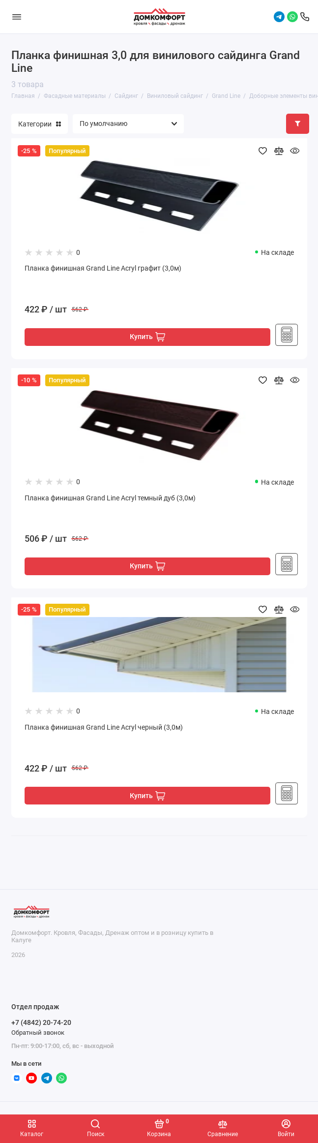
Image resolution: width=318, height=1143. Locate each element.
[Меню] (16, 16)
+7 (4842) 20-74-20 (41, 1022)
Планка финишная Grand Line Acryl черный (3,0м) (104, 727)
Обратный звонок (37, 1032)
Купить (147, 336)
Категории (39, 124)
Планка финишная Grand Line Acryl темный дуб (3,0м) (110, 498)
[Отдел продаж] (304, 16)
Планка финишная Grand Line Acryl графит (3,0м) (103, 268)
